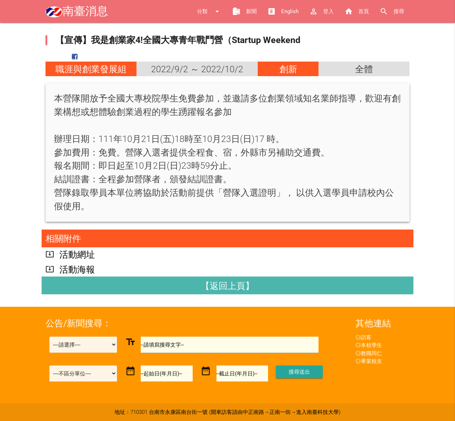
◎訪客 (363, 337)
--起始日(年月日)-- (161, 373)
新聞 (244, 11)
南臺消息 (77, 11)
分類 (209, 11)
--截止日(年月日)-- (237, 373)
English (283, 11)
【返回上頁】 (227, 286)
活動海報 (77, 269)
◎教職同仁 (368, 353)
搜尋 (392, 11)
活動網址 (77, 254)
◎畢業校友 (368, 361)
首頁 (356, 11)
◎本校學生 (368, 345)
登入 (321, 11)
